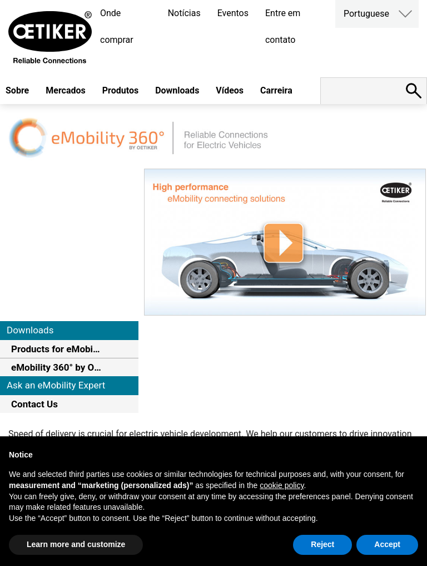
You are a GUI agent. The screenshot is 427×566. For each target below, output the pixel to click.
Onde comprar (116, 26)
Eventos (233, 13)
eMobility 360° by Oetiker (56, 367)
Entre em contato (282, 26)
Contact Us (34, 404)
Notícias (184, 13)
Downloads (177, 90)
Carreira (276, 90)
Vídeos (230, 90)
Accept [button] (387, 544)
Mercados (66, 90)
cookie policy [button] (282, 485)
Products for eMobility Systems (56, 349)
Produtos (120, 90)
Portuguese (366, 13)
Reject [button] (322, 544)
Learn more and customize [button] (76, 544)
